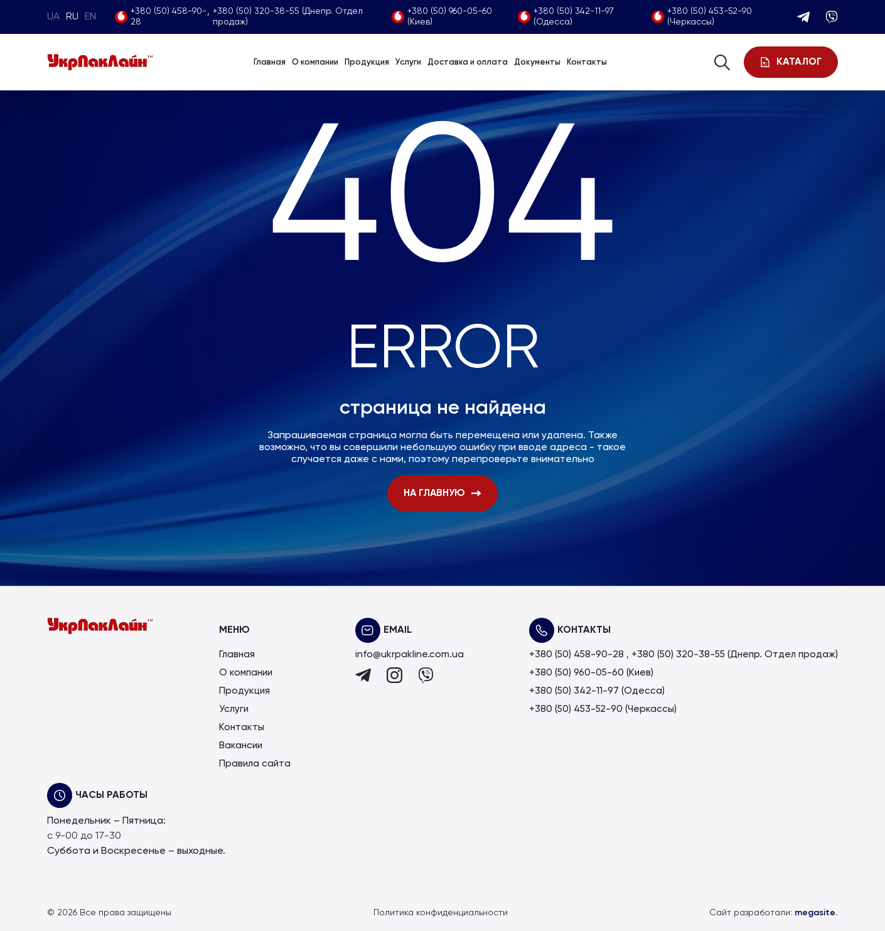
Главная (270, 62)
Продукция (367, 62)
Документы (537, 62)
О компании (315, 62)
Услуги (408, 62)
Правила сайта (252, 764)
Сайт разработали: (773, 912)
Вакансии (239, 746)
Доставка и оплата (467, 62)
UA (53, 17)
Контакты (587, 62)
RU (72, 17)
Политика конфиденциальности (440, 912)
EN (90, 17)
